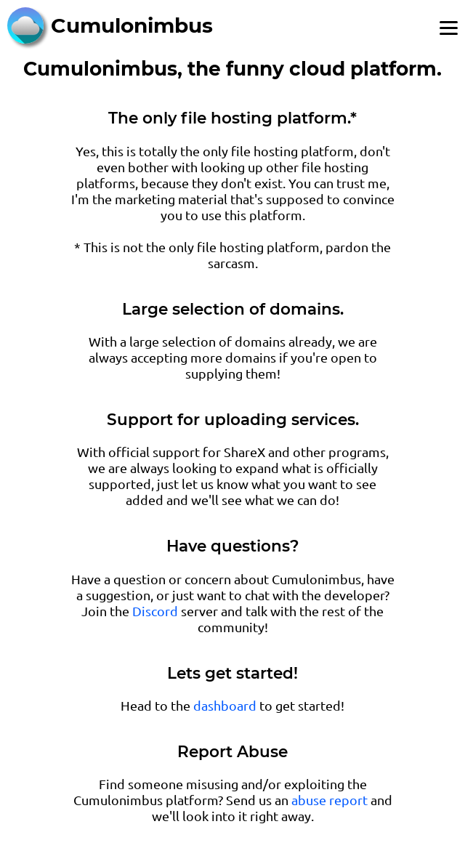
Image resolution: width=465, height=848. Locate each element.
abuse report (329, 799)
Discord (155, 610)
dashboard (224, 705)
